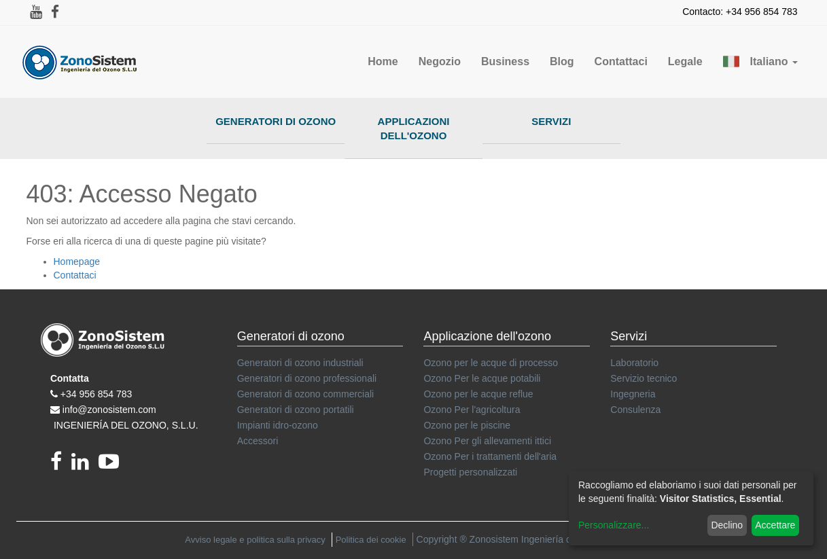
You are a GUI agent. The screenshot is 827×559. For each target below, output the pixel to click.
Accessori (258, 440)
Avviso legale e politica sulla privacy (255, 540)
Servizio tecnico (643, 378)
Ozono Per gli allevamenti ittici (487, 440)
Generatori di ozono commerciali (305, 394)
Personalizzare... (613, 525)
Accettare (775, 525)
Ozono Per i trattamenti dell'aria (490, 456)
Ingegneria (632, 394)
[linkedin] (85, 465)
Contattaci (75, 275)
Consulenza (635, 409)
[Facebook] (60, 465)
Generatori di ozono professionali (306, 378)
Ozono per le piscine (466, 425)
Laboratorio (634, 362)
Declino (727, 525)
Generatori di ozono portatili (295, 409)
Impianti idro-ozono (277, 425)
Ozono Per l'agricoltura (471, 409)
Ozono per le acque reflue (478, 394)
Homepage (77, 261)
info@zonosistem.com (109, 409)
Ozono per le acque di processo (490, 362)
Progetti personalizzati (470, 472)
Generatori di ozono (275, 121)
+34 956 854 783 (96, 394)
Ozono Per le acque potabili (481, 378)
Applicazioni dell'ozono (414, 128)
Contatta (69, 378)
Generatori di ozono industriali (300, 362)
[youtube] (112, 465)
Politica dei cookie (371, 540)
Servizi (551, 121)
